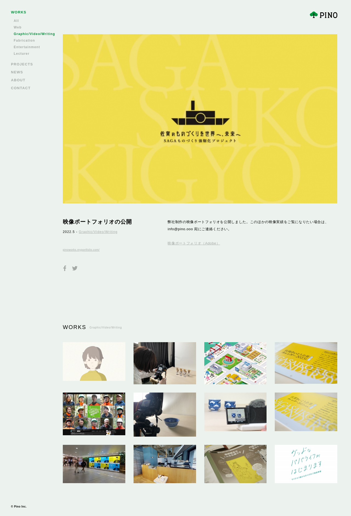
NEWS (17, 72)
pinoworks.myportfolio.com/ (81, 249)
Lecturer (22, 54)
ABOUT (18, 80)
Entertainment (27, 47)
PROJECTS (22, 64)
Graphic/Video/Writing (34, 34)
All (16, 21)
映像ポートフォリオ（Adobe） (194, 243)
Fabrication (24, 40)
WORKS (18, 12)
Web (18, 27)
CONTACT (21, 88)
